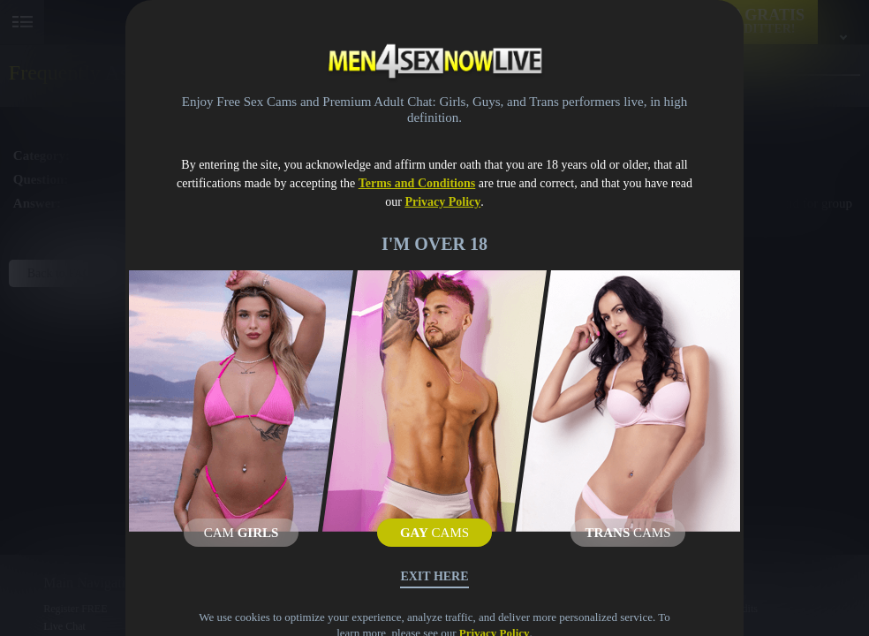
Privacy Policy (442, 201)
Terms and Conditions (417, 183)
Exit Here (434, 576)
